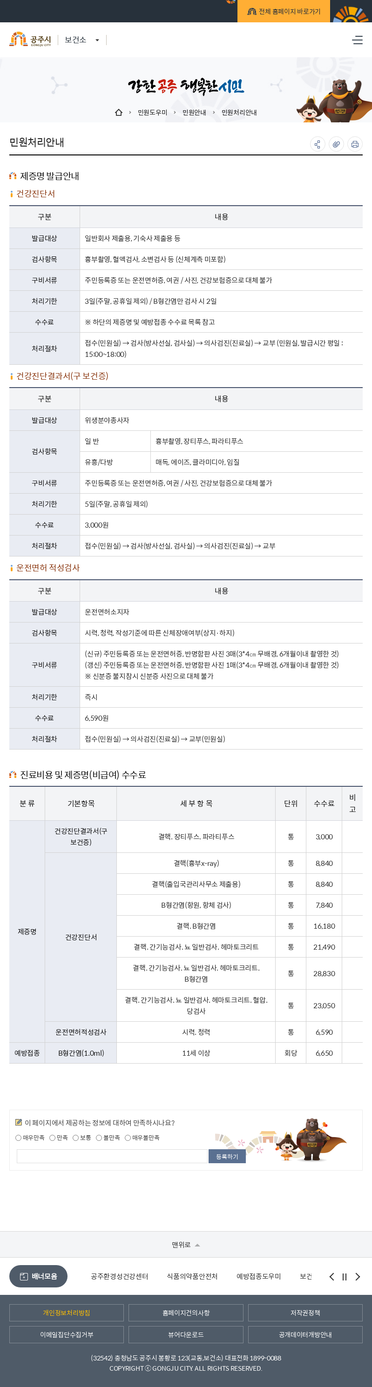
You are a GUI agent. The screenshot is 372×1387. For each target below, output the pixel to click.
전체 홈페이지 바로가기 (288, 12)
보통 (82, 1137)
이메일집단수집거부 (66, 1334)
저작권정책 (305, 1312)
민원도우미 (153, 112)
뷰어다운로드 (185, 1334)
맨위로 (186, 1244)
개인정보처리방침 (66, 1312)
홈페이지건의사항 (186, 1312)
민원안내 (194, 112)
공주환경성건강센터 (119, 1276)
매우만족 (30, 1137)
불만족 (108, 1137)
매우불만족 (142, 1137)
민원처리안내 (239, 112)
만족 (58, 1137)
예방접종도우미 (259, 1276)
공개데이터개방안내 (305, 1334)
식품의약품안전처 (192, 1276)
